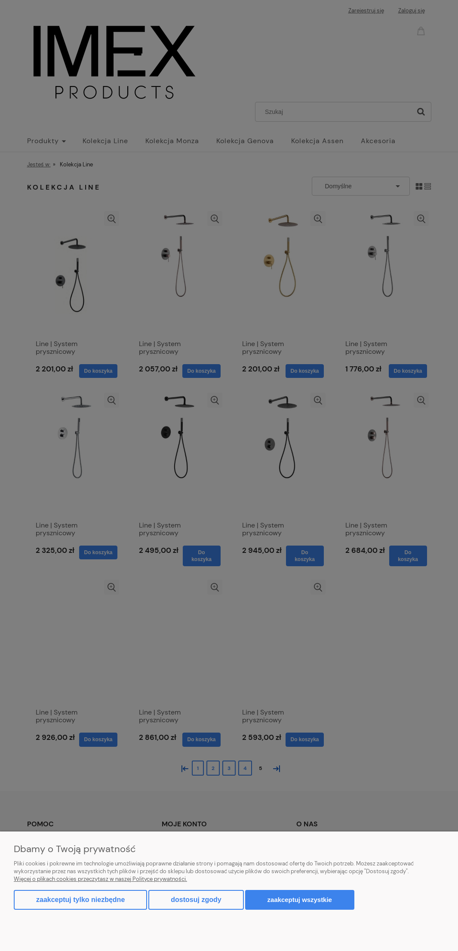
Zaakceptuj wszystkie (299, 899)
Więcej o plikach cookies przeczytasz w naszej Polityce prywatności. (100, 879)
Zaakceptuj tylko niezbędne (80, 899)
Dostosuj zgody (196, 899)
